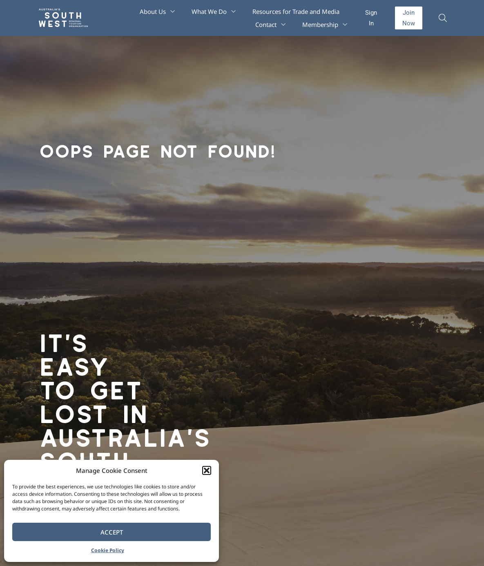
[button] (207, 470)
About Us (157, 11)
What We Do (214, 11)
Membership (325, 24)
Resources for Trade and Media (295, 11)
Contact (270, 24)
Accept (111, 532)
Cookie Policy (107, 550)
